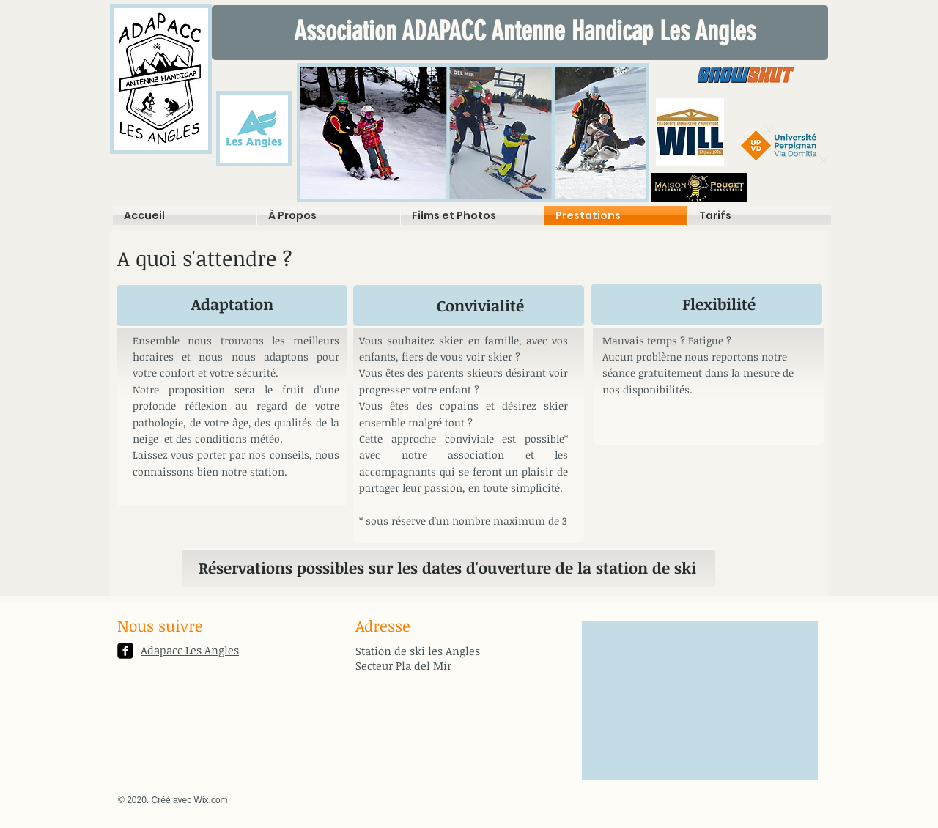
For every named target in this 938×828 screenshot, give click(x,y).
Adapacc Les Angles (190, 650)
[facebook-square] (125, 651)
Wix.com (211, 800)
